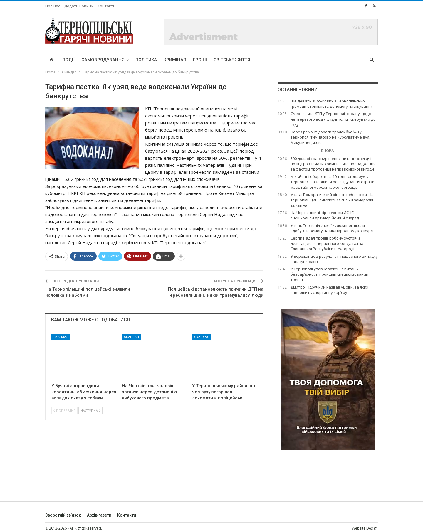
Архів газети (99, 515)
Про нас (52, 6)
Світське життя (232, 60)
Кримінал (175, 60)
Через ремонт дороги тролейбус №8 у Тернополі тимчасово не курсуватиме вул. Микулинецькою (330, 137)
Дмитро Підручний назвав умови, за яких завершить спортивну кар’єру (329, 289)
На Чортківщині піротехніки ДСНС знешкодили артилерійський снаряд (325, 215)
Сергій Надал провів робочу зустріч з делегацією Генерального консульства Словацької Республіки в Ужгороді (327, 243)
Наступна (90, 410)
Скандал (60, 336)
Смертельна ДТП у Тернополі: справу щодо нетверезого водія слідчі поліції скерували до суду (333, 119)
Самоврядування (103, 60)
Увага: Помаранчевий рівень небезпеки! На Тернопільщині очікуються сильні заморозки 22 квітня (333, 200)
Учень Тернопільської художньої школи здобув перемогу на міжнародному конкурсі (332, 228)
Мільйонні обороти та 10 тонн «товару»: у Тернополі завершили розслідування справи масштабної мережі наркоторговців (333, 182)
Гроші (200, 60)
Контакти (106, 6)
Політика (146, 60)
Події (68, 60)
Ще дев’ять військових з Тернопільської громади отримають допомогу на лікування (332, 103)
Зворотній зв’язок (63, 515)
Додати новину (78, 6)
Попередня (64, 410)
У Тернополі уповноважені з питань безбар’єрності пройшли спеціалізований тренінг (329, 274)
